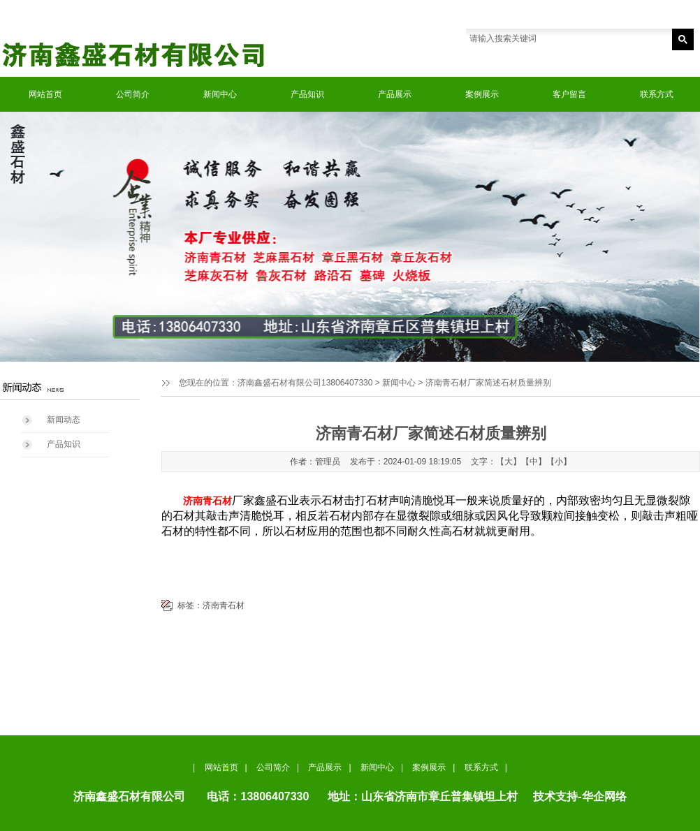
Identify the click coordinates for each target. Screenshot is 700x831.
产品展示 (394, 94)
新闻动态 (63, 420)
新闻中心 (220, 94)
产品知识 (307, 94)
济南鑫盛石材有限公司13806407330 (305, 383)
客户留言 (569, 94)
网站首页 (45, 94)
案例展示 (482, 94)
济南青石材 (224, 605)
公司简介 (133, 94)
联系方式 (656, 94)
